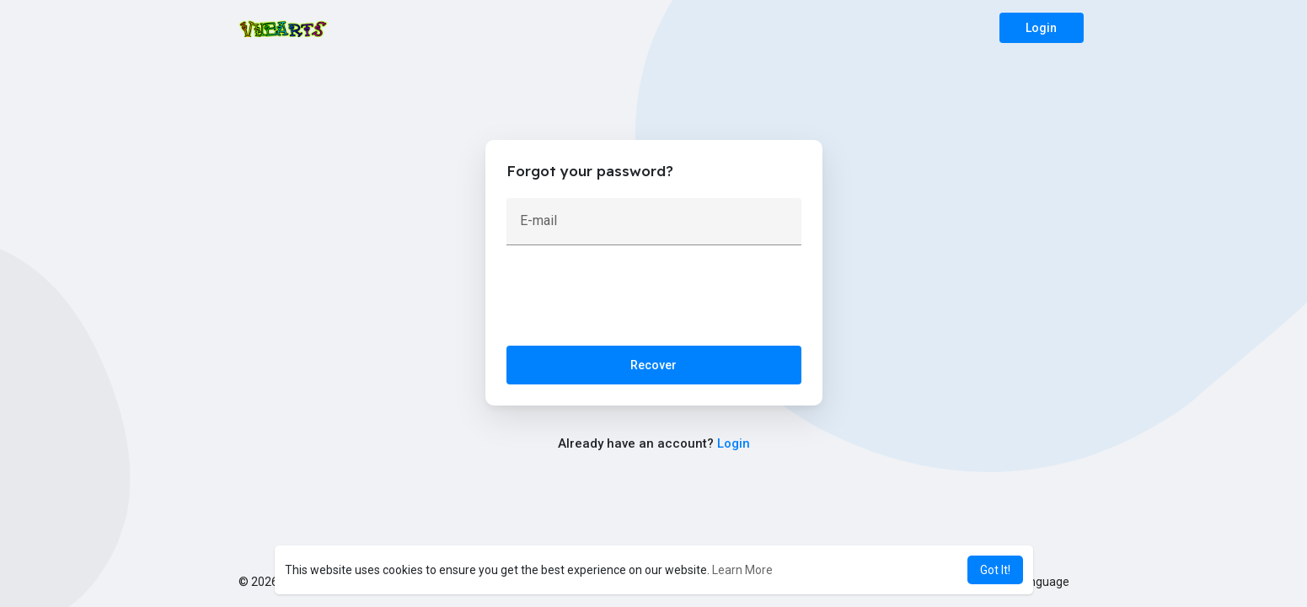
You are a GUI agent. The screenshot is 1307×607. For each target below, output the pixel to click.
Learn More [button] (742, 570)
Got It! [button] (995, 570)
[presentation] (634, 299)
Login (1041, 28)
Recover (653, 365)
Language (1036, 581)
